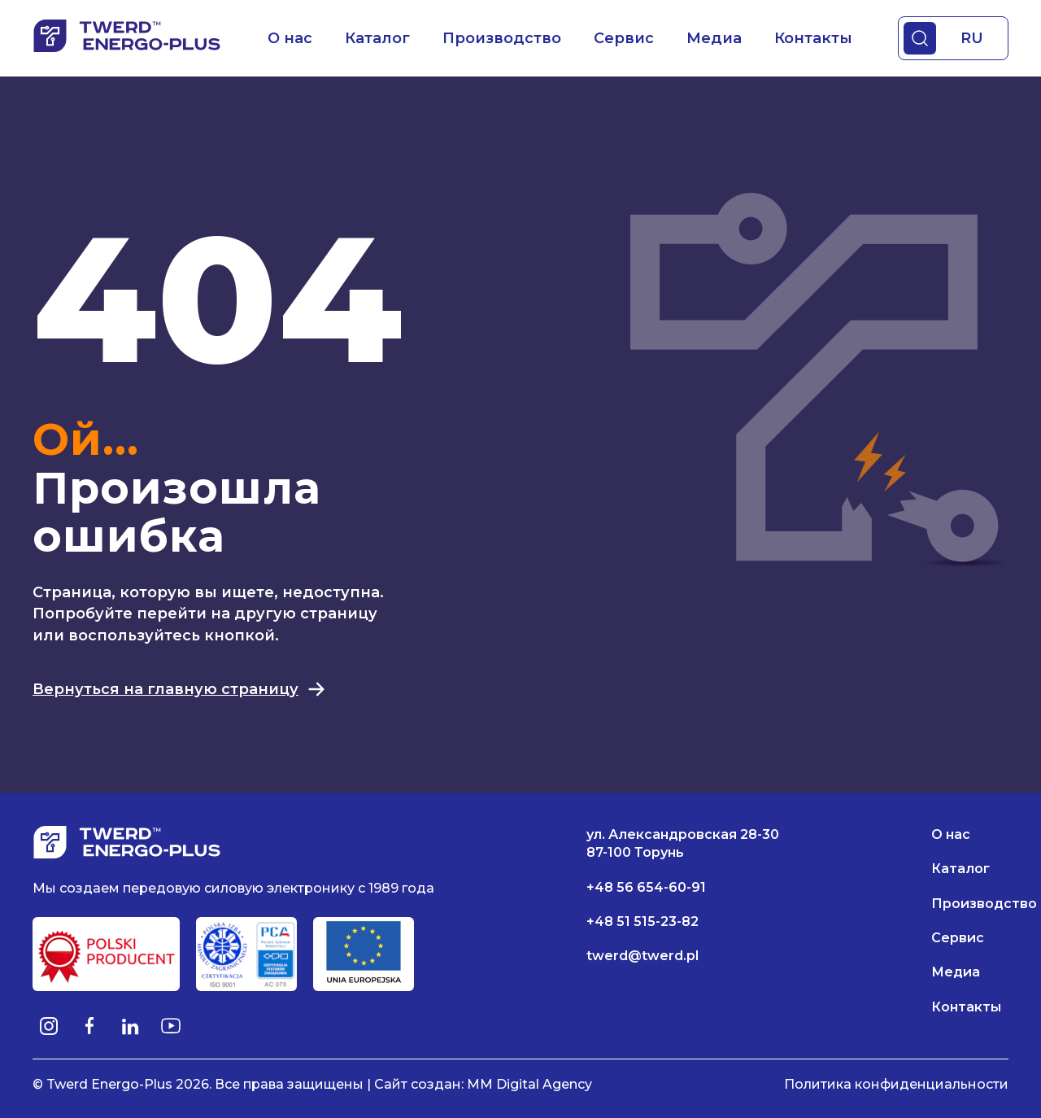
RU (971, 38)
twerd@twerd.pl (642, 955)
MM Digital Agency (529, 1084)
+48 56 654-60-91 (646, 887)
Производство (501, 38)
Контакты (813, 38)
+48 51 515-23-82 (642, 921)
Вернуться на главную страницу (179, 689)
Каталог (377, 38)
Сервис (624, 38)
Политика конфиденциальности (896, 1084)
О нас (290, 38)
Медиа (714, 38)
